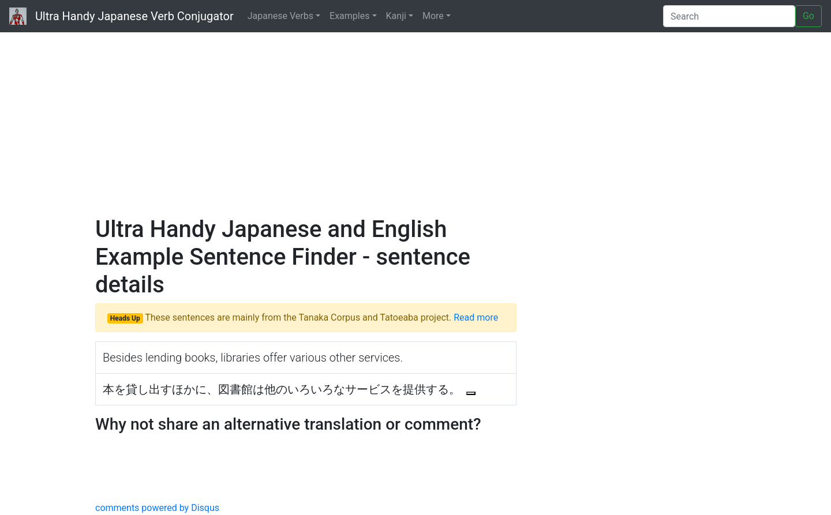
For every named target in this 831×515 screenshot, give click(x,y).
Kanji (396, 15)
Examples (349, 15)
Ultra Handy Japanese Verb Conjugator (121, 16)
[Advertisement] (415, 121)
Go (808, 15)
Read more (476, 317)
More (433, 15)
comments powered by (157, 507)
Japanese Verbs (280, 15)
